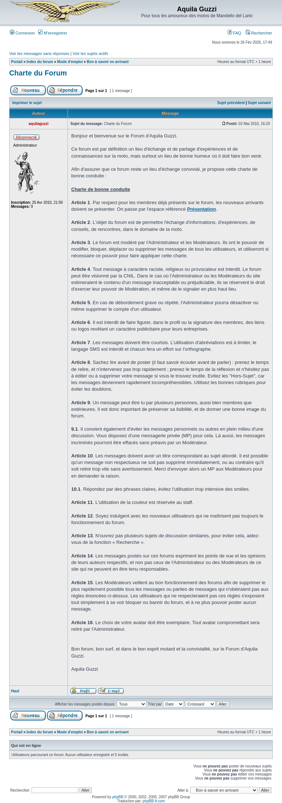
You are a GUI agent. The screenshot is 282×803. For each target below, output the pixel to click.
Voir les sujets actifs (90, 53)
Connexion (22, 33)
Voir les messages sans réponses (39, 53)
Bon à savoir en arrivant (108, 62)
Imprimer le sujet (27, 103)
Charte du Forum (38, 73)
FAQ (234, 33)
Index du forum (39, 62)
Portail (16, 62)
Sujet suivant (259, 103)
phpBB (117, 797)
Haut (15, 691)
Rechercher (259, 33)
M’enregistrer (52, 33)
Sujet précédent (231, 103)
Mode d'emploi (70, 62)
